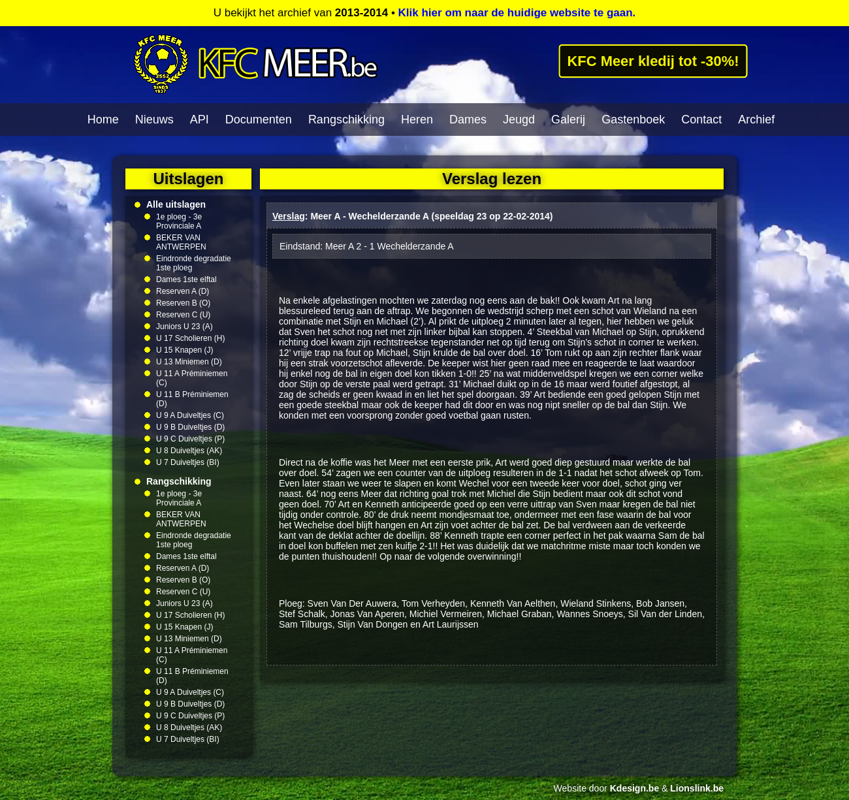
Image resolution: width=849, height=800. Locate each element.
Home (103, 119)
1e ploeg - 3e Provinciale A (179, 221)
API (199, 119)
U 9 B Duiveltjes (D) (190, 427)
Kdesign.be (634, 788)
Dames (468, 119)
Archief (756, 119)
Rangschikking (346, 119)
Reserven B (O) (183, 303)
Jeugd (519, 119)
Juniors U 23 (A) (184, 326)
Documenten (258, 119)
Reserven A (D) (182, 291)
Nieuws (154, 119)
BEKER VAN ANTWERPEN (181, 242)
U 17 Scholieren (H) (190, 338)
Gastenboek (633, 119)
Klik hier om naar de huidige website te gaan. (517, 13)
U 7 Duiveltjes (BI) (187, 462)
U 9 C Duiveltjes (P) (190, 438)
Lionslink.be (697, 788)
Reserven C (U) (183, 314)
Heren (417, 119)
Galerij (568, 119)
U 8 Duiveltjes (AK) (189, 450)
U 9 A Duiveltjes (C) (190, 415)
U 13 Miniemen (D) (189, 361)
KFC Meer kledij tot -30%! (653, 61)
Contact (701, 119)
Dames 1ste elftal (186, 279)
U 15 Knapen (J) (184, 350)
